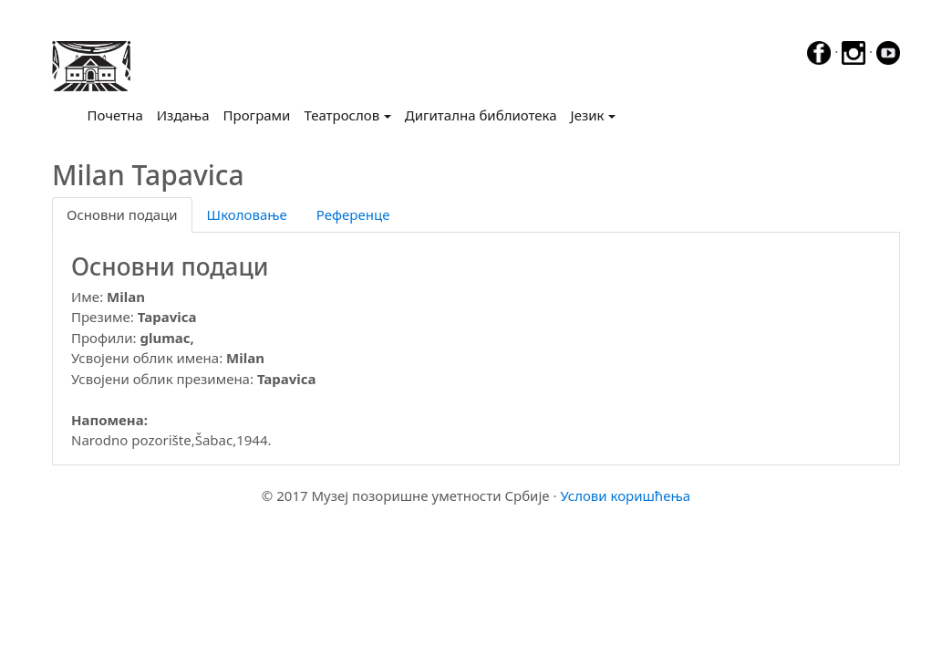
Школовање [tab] (247, 214)
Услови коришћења (625, 495)
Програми (257, 115)
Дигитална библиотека (481, 115)
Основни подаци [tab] (122, 214)
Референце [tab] (353, 214)
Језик (588, 115)
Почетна (119, 114)
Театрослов (341, 115)
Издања (183, 115)
